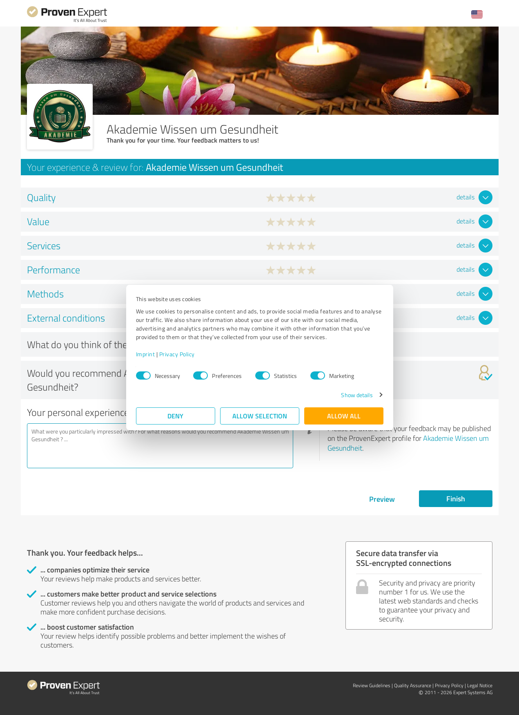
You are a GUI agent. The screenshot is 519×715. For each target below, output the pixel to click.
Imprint (145, 354)
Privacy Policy (177, 354)
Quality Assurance (412, 685)
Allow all (344, 415)
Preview (382, 498)
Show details (356, 395)
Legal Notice (479, 685)
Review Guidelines (371, 685)
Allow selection (259, 415)
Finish (455, 498)
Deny (175, 415)
